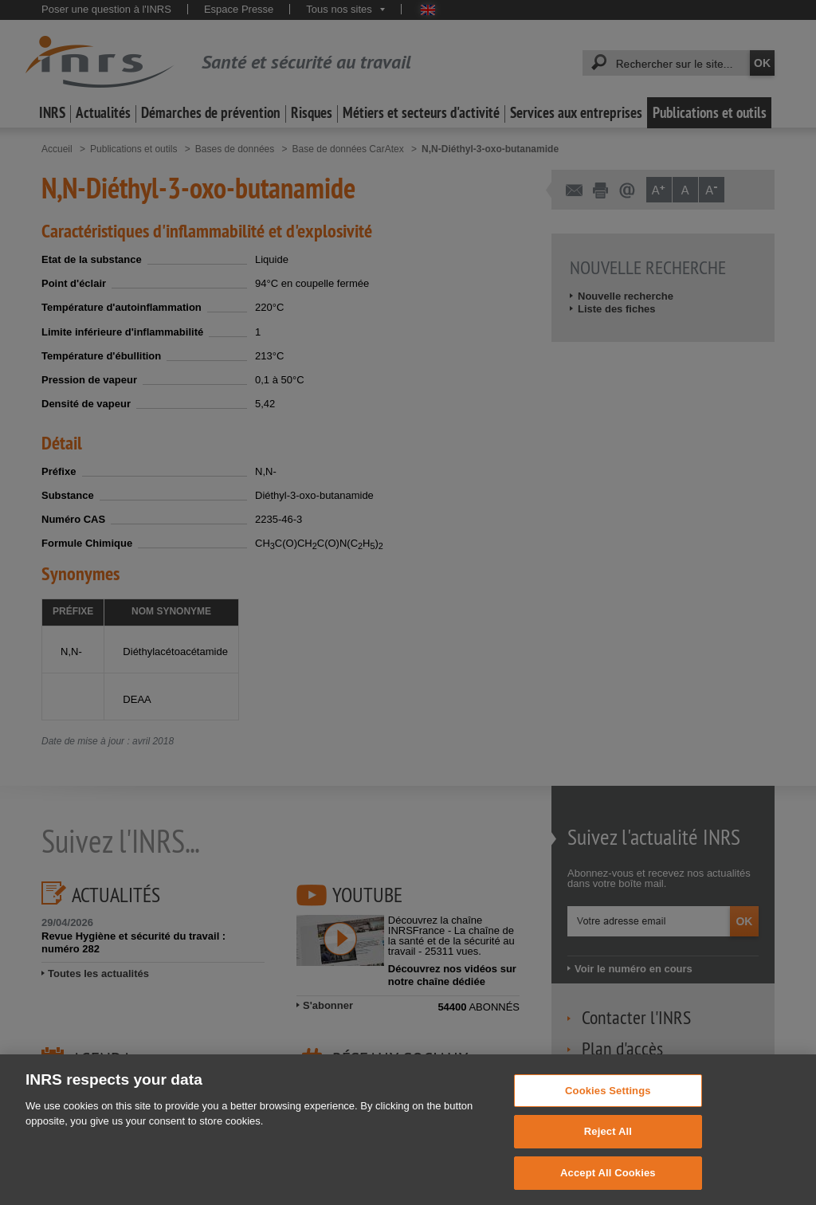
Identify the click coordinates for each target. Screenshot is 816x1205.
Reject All (608, 1150)
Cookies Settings (608, 1110)
